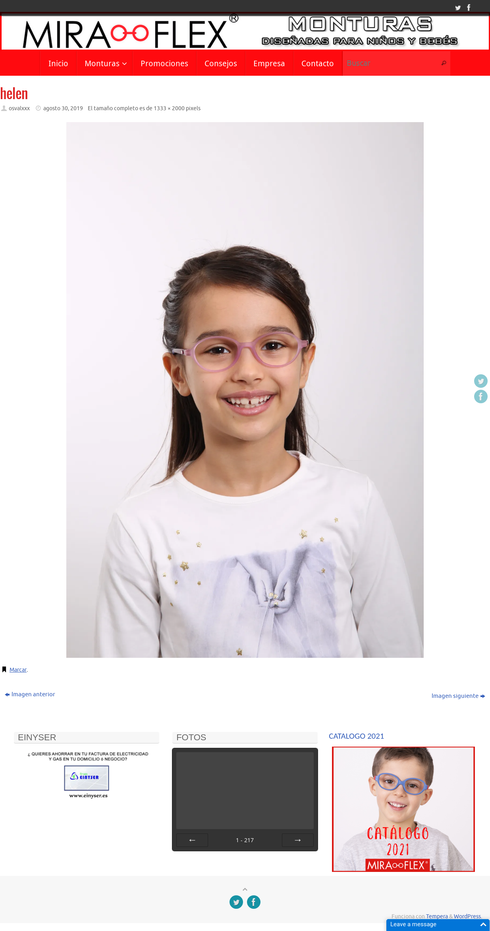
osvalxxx (19, 108)
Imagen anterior (30, 694)
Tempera (437, 916)
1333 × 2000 (169, 108)
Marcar (19, 670)
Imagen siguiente (458, 696)
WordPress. (468, 916)
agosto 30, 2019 (63, 108)
